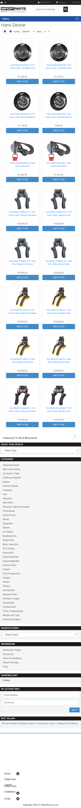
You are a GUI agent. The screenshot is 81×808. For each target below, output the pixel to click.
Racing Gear (9, 590)
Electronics (8, 552)
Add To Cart (22, 81)
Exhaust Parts (9, 565)
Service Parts (9, 515)
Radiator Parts (10, 594)
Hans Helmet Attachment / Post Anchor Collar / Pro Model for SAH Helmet (59, 68)
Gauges (6, 577)
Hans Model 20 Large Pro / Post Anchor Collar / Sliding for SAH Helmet (59, 313)
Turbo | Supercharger (13, 611)
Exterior (6, 569)
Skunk (6, 519)
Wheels (6, 527)
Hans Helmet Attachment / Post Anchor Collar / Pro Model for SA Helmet (22, 68)
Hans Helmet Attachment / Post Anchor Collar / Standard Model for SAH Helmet (59, 117)
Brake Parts (8, 540)
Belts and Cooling (11, 469)
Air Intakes (8, 532)
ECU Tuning (8, 548)
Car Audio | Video (11, 473)
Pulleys (6, 586)
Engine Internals (10, 557)
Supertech (8, 523)
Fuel (5, 494)
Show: (39, 32)
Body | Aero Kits (10, 544)
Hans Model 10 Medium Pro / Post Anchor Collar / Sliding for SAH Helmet (59, 215)
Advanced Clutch (11, 465)
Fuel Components (11, 573)
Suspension (8, 602)
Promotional (9, 511)
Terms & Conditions (12, 658)
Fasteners (7, 490)
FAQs (5, 666)
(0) (61, 2)
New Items (8, 502)
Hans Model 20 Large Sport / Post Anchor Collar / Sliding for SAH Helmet (58, 411)
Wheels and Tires (11, 615)
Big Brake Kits (9, 536)
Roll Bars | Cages (11, 598)
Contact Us (8, 654)
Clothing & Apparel (12, 477)
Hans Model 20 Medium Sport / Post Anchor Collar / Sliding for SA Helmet (41, 723)
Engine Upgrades (11, 561)
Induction (7, 498)
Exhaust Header (10, 486)
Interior (6, 582)
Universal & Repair (12, 619)
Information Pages (12, 650)
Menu (5, 18)
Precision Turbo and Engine (16, 506)
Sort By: (17, 32)
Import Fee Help (10, 662)
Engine (6, 481)
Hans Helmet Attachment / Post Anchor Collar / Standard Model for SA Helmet (22, 117)
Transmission (9, 607)
